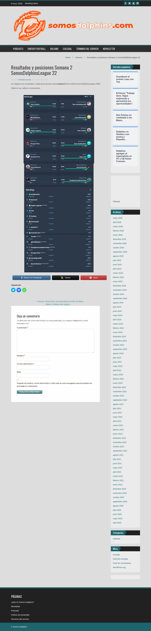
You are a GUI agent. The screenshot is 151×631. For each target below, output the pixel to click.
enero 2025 (118, 281)
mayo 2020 (117, 518)
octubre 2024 (118, 294)
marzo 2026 (118, 226)
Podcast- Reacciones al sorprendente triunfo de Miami (59, 301)
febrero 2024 (118, 328)
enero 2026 (118, 235)
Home (67, 57)
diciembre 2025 (119, 239)
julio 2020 (117, 510)
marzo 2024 (118, 324)
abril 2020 (117, 523)
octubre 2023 (118, 345)
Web (19, 372)
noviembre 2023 (120, 341)
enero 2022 (118, 434)
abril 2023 (117, 370)
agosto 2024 (118, 303)
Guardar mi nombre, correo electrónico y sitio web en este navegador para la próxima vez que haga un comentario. (54, 384)
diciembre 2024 (119, 286)
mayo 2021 (117, 468)
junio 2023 (117, 362)
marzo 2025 (118, 273)
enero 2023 (118, 383)
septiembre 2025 (120, 252)
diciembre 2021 (119, 438)
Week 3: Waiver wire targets (59, 304)
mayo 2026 (117, 218)
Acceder (116, 555)
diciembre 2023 (119, 336)
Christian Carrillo (25, 80)
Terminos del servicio (87, 49)
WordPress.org (119, 567)
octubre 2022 (118, 396)
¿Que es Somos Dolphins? (22, 602)
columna (78, 57)
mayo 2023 (117, 366)
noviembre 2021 (120, 442)
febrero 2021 (118, 480)
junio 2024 (117, 311)
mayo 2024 (117, 315)
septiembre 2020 (120, 501)
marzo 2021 (118, 476)
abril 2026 (117, 222)
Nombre (21, 355)
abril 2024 (117, 320)
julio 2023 (117, 358)
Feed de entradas (120, 559)
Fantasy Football (37, 49)
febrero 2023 (118, 379)
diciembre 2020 (119, 489)
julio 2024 (117, 307)
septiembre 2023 (120, 349)
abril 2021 (117, 472)
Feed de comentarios (122, 563)
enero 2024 (118, 332)
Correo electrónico (25, 364)
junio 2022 (117, 413)
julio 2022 (117, 408)
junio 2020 (117, 514)
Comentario (22, 327)
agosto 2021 (118, 455)
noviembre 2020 (120, 493)
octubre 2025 (118, 248)
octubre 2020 (118, 497)
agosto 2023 (118, 353)
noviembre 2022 (120, 391)
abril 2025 (117, 269)
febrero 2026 (118, 231)
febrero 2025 (118, 277)
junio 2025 (117, 264)
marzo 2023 (118, 375)
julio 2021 (117, 459)
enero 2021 (118, 485)
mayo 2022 (117, 417)
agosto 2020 (118, 506)
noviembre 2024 (120, 290)
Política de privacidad (20, 615)
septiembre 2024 (120, 298)
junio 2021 (117, 463)
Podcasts (18, 49)
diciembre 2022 (119, 387)
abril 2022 (117, 421)
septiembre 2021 (120, 451)
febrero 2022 (118, 430)
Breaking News (31, 3)
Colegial (67, 49)
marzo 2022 (118, 425)
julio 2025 (117, 260)
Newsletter (109, 49)
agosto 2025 (118, 256)
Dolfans (54, 49)
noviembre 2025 (120, 243)
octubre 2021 (118, 446)
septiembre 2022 (120, 400)
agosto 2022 (118, 404)
